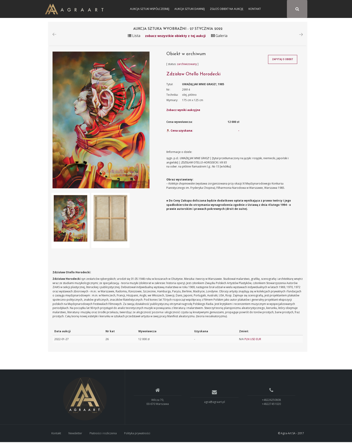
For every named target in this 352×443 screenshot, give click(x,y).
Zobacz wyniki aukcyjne (183, 111)
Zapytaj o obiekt (282, 60)
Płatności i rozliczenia (103, 434)
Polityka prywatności (137, 434)
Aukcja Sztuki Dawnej (189, 9)
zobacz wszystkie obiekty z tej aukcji (175, 36)
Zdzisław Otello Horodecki (193, 75)
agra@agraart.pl (214, 402)
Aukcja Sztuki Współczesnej (149, 9)
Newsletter (75, 434)
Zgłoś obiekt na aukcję (226, 9)
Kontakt (255, 9)
